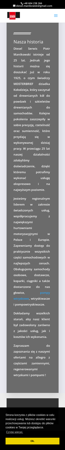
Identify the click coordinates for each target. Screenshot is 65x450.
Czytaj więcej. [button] (14, 432)
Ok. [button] (32, 441)
